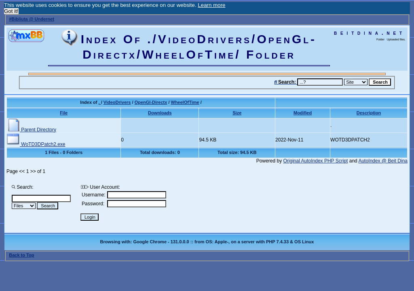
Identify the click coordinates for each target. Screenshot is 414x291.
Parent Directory (31, 130)
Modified (303, 112)
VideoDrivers (117, 102)
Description (369, 112)
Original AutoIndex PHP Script (315, 161)
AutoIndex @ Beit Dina (383, 161)
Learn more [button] (211, 5)
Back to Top (21, 255)
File (64, 112)
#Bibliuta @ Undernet (31, 19)
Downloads (160, 112)
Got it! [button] (11, 11)
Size (236, 112)
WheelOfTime (185, 102)
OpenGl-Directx (151, 102)
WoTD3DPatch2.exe (36, 144)
